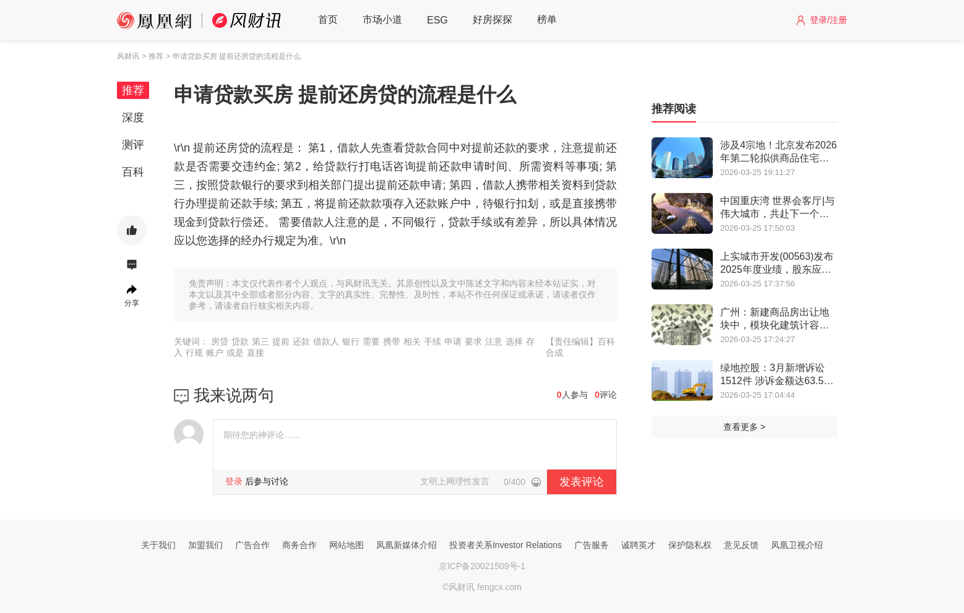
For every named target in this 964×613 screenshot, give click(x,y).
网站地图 (346, 545)
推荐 (133, 90)
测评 (133, 145)
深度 (133, 117)
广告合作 (252, 545)
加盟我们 (205, 545)
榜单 (547, 19)
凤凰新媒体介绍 (406, 545)
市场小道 (382, 19)
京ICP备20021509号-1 (482, 566)
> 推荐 (152, 56)
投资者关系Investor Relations (505, 545)
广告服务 (591, 545)
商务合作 (299, 545)
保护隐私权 (690, 545)
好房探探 (492, 19)
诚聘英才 (638, 545)
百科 (133, 172)
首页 (328, 19)
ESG (437, 20)
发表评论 (581, 482)
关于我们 (158, 545)
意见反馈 (741, 545)
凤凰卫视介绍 (797, 545)
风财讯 (128, 56)
